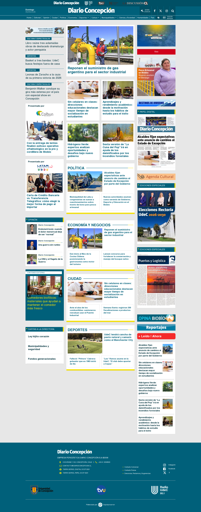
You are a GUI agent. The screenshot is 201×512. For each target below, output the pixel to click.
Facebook (169, 468)
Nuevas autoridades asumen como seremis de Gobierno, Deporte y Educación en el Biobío (117, 201)
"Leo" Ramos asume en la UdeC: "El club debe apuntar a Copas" (117, 361)
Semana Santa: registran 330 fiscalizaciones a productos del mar (117, 310)
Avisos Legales (145, 10)
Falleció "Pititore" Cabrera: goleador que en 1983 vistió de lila (83, 361)
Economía (72, 18)
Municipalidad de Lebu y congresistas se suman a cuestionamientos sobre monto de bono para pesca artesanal (83, 202)
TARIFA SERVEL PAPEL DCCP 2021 (75, 473)
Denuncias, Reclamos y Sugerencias (137, 473)
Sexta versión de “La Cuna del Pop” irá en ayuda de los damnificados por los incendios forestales (116, 150)
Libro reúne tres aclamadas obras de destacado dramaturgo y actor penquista (45, 46)
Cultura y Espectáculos (38, 39)
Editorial (37, 18)
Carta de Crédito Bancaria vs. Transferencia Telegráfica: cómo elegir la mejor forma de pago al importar (43, 201)
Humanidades (142, 18)
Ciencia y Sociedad (127, 18)
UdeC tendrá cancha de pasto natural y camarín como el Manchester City (118, 337)
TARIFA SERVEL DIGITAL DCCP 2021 (76, 469)
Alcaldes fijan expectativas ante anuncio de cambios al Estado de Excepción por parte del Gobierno (117, 178)
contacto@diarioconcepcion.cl (77, 466)
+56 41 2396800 (104, 462)
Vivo (156, 51)
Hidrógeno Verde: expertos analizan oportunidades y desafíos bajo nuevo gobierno (80, 150)
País (152, 18)
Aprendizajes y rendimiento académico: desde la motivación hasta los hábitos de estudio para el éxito (118, 107)
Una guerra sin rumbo (49, 245)
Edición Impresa (168, 17)
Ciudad (55, 18)
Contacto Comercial (131, 467)
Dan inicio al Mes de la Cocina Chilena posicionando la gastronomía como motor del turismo (82, 259)
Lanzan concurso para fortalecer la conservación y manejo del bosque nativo (117, 256)
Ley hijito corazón (38, 336)
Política (63, 18)
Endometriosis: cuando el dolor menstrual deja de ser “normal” (50, 232)
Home (29, 18)
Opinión (46, 18)
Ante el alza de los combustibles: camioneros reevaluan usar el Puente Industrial (83, 311)
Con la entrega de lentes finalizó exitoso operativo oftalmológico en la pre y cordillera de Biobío (43, 147)
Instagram (169, 465)
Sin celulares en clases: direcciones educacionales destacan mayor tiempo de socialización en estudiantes (83, 109)
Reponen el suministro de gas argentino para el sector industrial (97, 70)
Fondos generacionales (42, 358)
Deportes (83, 18)
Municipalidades (108, 18)
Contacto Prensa (130, 470)
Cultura (94, 18)
